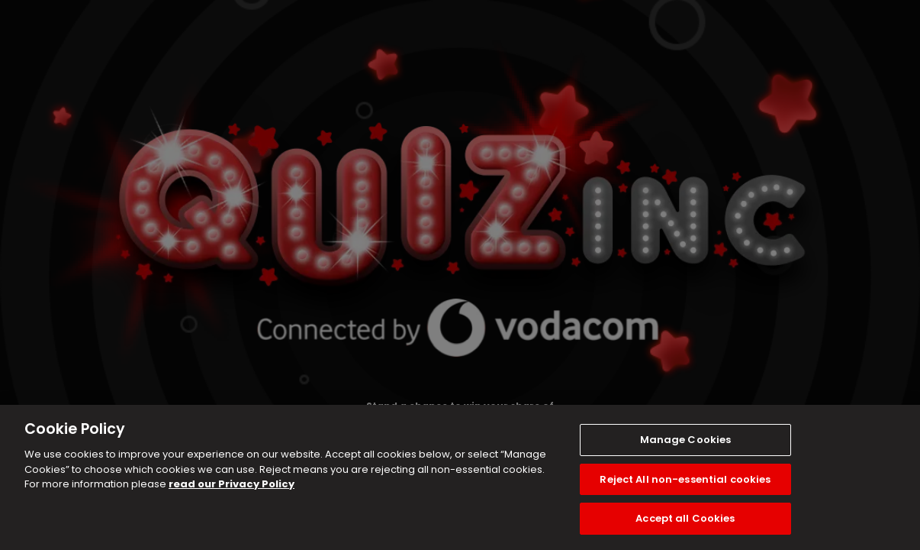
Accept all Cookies (685, 518)
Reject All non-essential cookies (685, 479)
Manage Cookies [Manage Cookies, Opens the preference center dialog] (686, 439)
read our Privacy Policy (231, 484)
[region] (460, 477)
